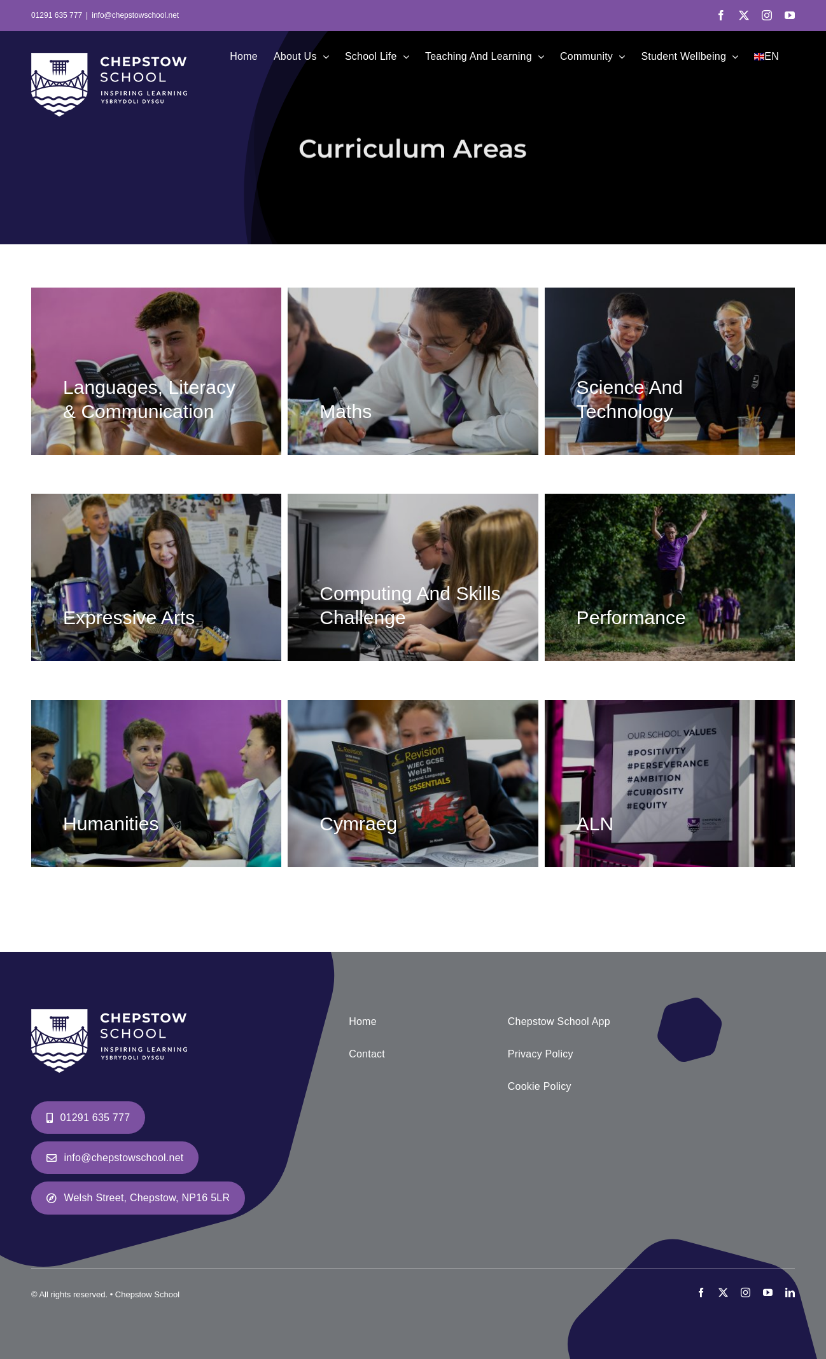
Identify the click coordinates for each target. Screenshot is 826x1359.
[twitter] (723, 1292)
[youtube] (768, 1292)
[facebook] (701, 1292)
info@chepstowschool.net (135, 15)
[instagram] (745, 1292)
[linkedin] (790, 1292)
